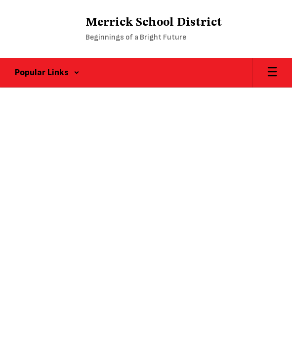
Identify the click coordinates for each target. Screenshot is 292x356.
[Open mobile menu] (272, 73)
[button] (47, 73)
